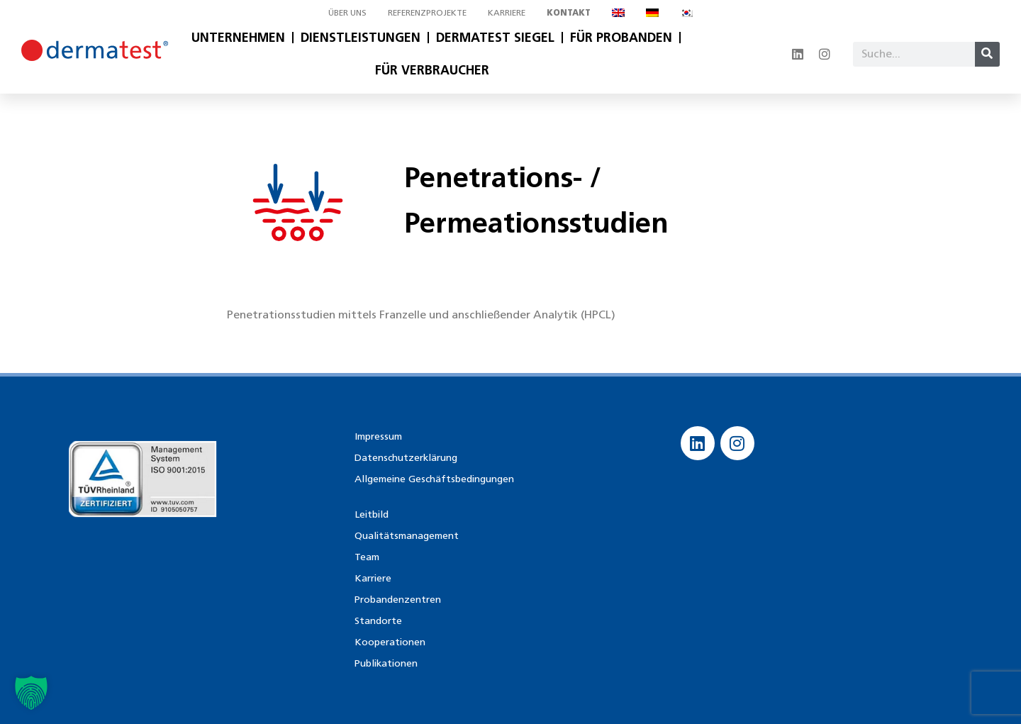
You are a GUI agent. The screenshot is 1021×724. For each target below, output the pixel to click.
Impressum (378, 436)
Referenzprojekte (427, 12)
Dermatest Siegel (495, 37)
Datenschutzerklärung (406, 458)
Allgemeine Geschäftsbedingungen (434, 479)
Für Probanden (621, 37)
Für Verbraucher (432, 70)
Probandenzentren (398, 600)
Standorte (378, 621)
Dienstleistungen (360, 37)
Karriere (506, 12)
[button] (31, 693)
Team (367, 557)
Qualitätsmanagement (407, 536)
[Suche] (987, 54)
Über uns (347, 12)
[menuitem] (618, 12)
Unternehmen (238, 37)
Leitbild (372, 514)
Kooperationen (390, 642)
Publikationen (386, 663)
